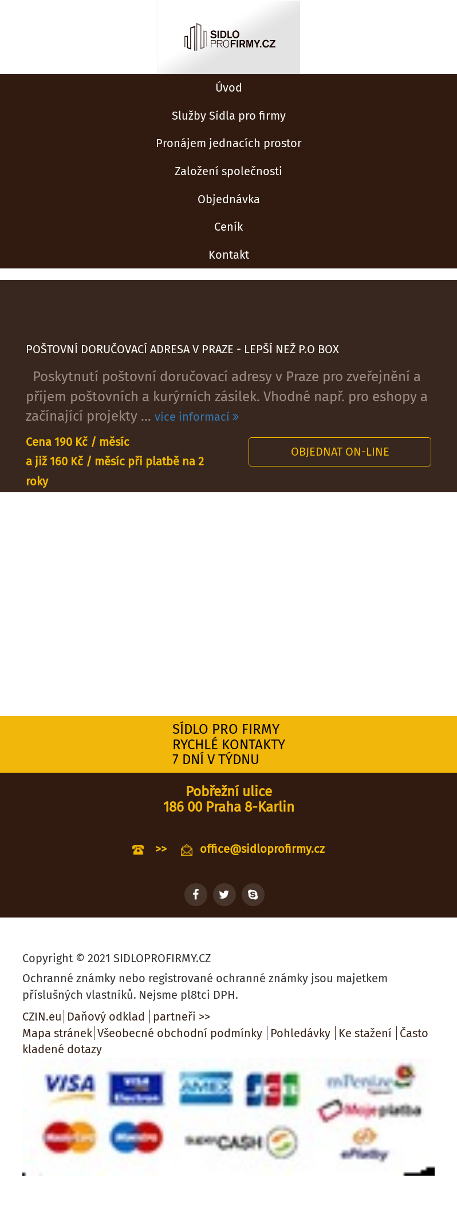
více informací (197, 417)
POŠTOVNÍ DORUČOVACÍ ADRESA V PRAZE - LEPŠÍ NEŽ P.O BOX (182, 349)
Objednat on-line (340, 451)
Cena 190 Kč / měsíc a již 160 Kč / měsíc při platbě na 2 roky (115, 461)
